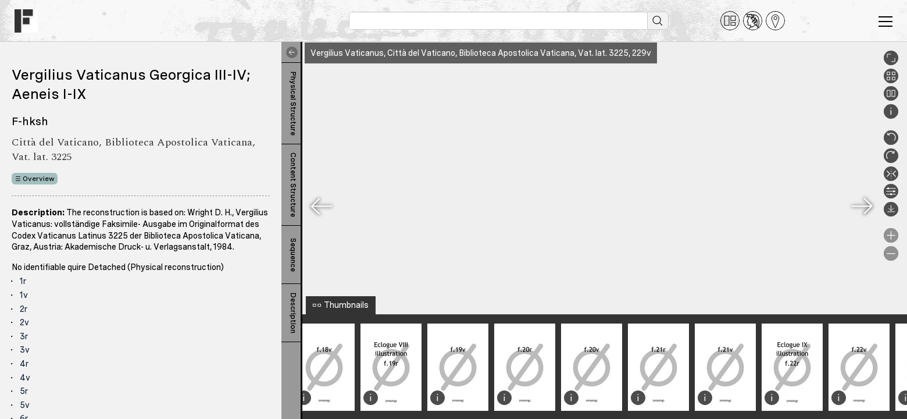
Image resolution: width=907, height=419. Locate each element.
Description (293, 313)
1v (24, 295)
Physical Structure (293, 104)
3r (24, 336)
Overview (39, 179)
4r (24, 363)
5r (24, 391)
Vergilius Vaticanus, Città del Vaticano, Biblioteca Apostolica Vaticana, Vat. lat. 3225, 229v (480, 53)
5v (25, 405)
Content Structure (293, 184)
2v (24, 322)
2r (23, 309)
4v (25, 377)
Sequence (293, 255)
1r (23, 281)
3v (25, 349)
